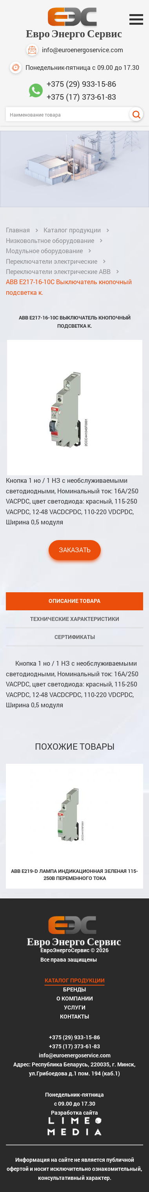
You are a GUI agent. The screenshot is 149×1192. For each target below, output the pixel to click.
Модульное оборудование (44, 250)
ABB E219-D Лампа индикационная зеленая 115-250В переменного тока (74, 874)
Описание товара (74, 600)
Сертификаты (75, 637)
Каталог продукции (72, 230)
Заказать (75, 550)
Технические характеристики (74, 618)
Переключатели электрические (51, 261)
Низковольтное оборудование (50, 240)
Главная (18, 230)
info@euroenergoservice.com (74, 50)
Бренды (74, 989)
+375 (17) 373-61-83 (81, 96)
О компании (74, 998)
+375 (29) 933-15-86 (81, 83)
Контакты (74, 1016)
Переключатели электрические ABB (58, 271)
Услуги (74, 1007)
